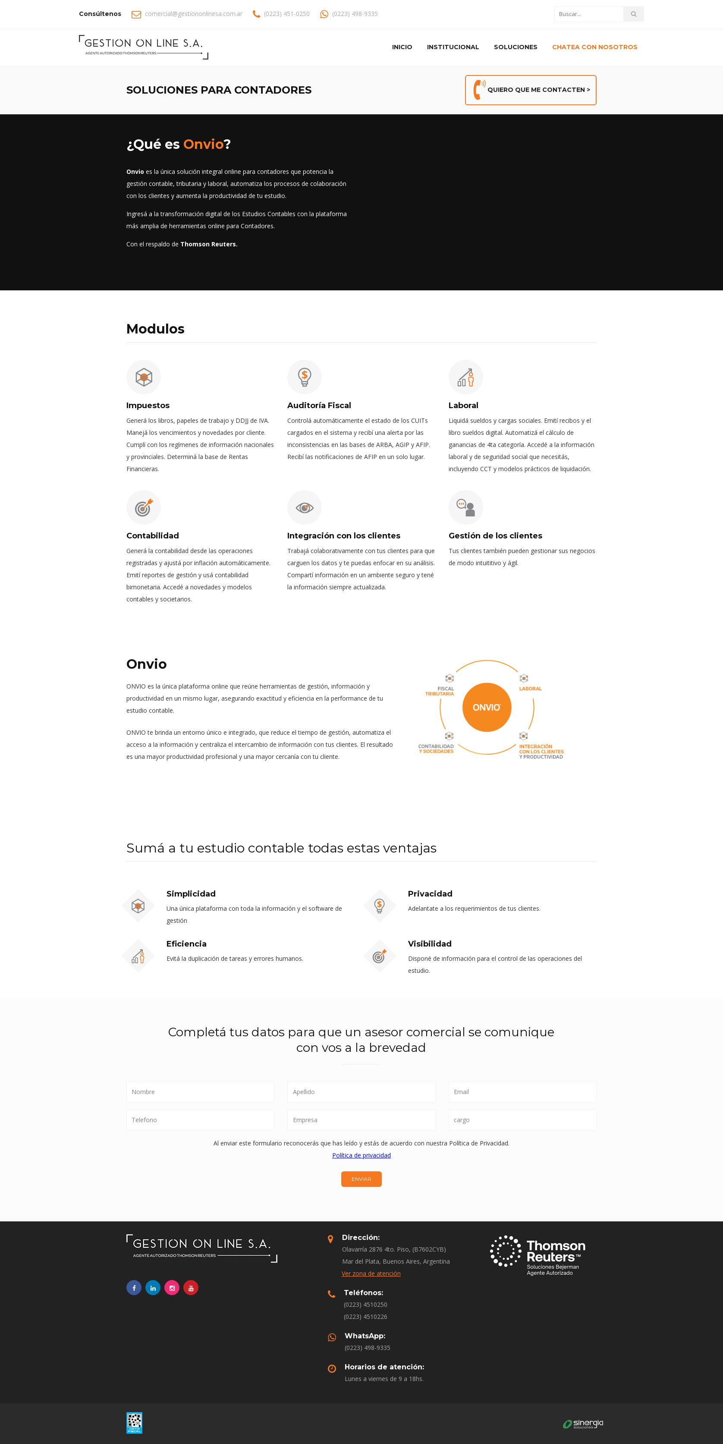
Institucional (453, 47)
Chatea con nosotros (595, 47)
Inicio (402, 47)
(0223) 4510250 (365, 1304)
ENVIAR (361, 1179)
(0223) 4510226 (365, 1316)
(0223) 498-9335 (367, 1347)
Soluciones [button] (516, 47)
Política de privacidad (361, 1155)
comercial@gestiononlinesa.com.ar (193, 13)
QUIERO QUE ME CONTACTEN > (531, 90)
